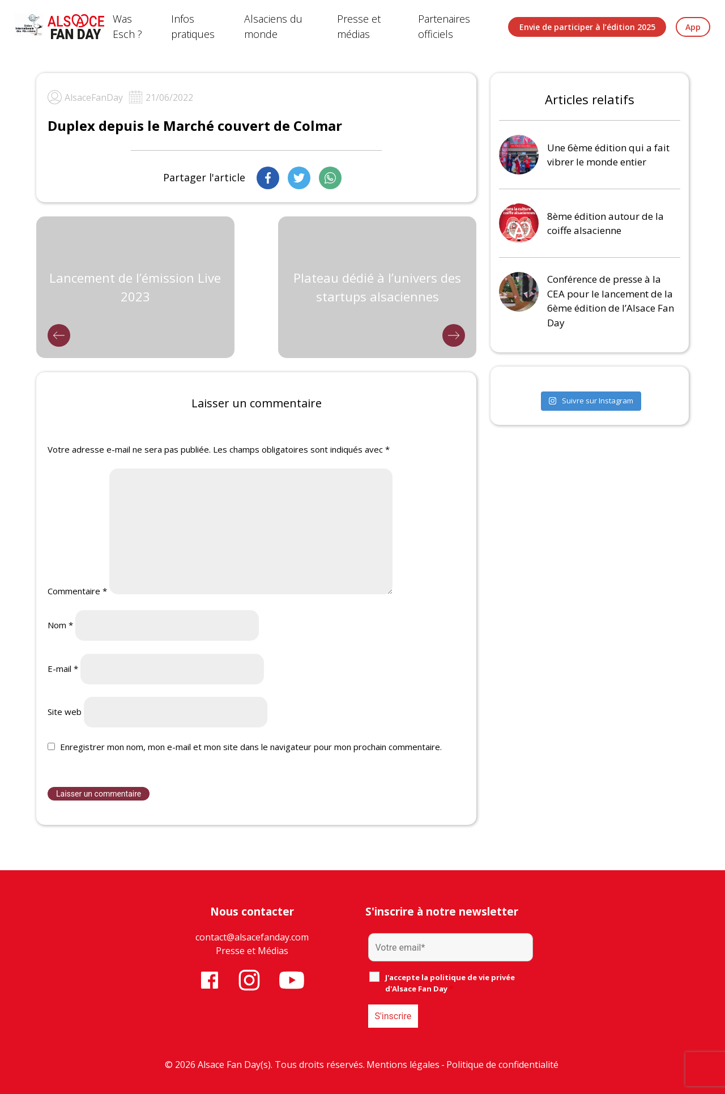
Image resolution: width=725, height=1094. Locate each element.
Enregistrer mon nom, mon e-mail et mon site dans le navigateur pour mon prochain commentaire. (251, 746)
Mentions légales (403, 1064)
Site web (65, 711)
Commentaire (77, 591)
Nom (60, 625)
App (693, 27)
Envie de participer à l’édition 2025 (587, 27)
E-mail (63, 668)
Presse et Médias (252, 950)
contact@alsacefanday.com (252, 937)
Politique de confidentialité (502, 1064)
